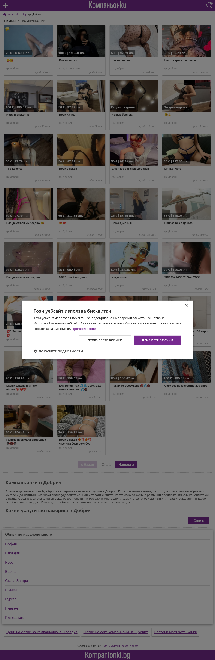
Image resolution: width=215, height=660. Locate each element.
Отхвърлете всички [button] (105, 340)
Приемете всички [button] (157, 340)
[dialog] (107, 330)
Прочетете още (84, 328)
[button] (58, 351)
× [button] (186, 305)
